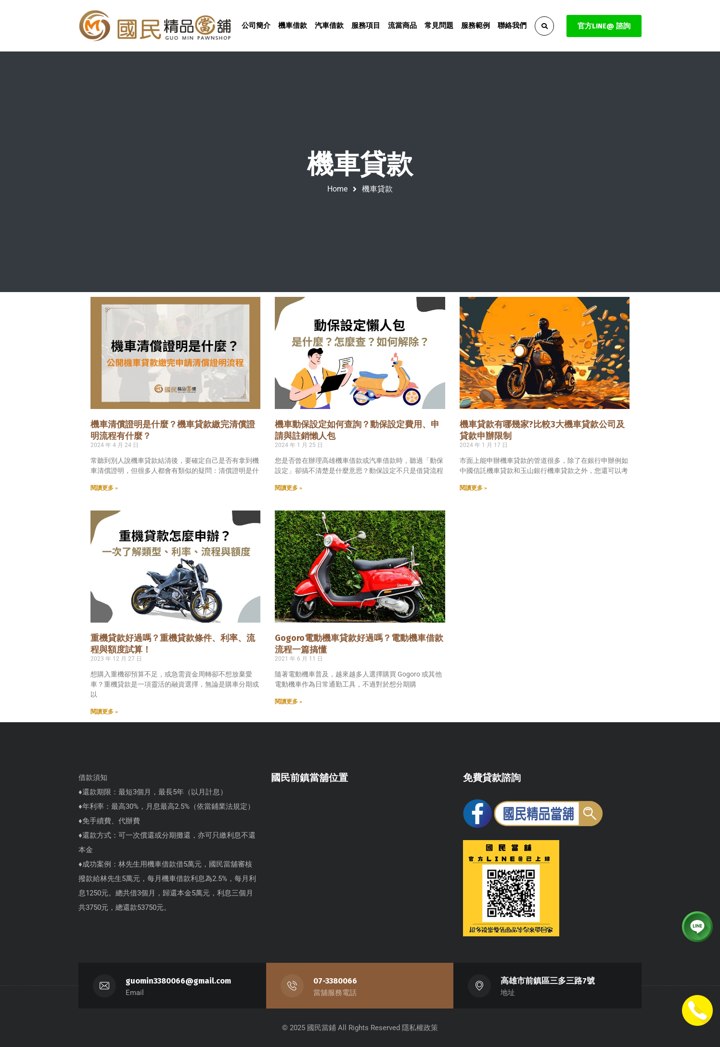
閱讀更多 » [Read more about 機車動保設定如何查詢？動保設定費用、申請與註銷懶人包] (288, 488)
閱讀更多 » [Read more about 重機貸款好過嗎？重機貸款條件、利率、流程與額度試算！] (104, 711)
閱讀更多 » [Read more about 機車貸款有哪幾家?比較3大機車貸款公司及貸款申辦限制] (473, 488)
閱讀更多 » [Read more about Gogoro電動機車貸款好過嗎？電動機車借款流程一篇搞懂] (288, 701)
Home (337, 188)
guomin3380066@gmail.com (178, 980)
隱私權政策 (420, 1027)
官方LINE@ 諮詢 (604, 26)
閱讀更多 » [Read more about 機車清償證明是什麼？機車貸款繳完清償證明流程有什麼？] (104, 488)
